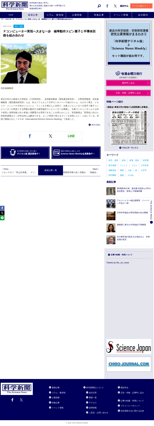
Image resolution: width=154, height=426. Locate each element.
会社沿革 (93, 393)
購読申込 (124, 387)
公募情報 (56, 397)
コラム (134, 165)
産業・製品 (134, 160)
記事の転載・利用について (121, 255)
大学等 (144, 170)
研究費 (146, 160)
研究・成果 (113, 160)
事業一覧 (93, 397)
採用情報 (93, 408)
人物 (129, 170)
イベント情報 (57, 408)
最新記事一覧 (50, 170)
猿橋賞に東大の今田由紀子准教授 (131, 225)
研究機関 (112, 175)
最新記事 (56, 387)
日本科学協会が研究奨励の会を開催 (132, 212)
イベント (124, 165)
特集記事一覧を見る (130, 148)
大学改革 (145, 165)
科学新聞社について (95, 387)
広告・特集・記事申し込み (132, 393)
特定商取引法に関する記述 (132, 411)
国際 (122, 170)
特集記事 (56, 403)
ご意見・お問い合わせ (98, 413)
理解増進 (112, 170)
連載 (122, 175)
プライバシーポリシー (130, 406)
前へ (109, 127)
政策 (124, 160)
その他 (130, 175)
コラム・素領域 (58, 393)
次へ (148, 127)
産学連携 (112, 165)
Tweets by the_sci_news (117, 262)
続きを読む (96, 125)
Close (35, 384)
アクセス (93, 403)
